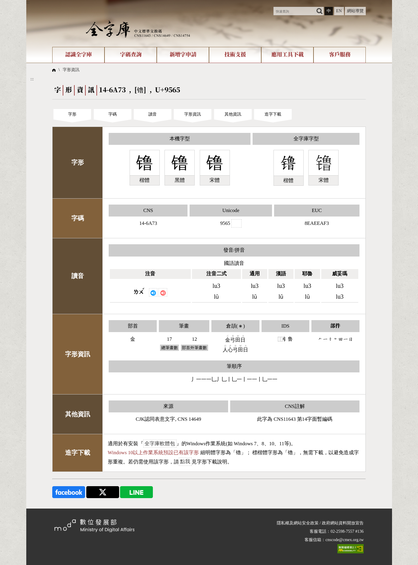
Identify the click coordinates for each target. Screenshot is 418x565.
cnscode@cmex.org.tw (344, 540)
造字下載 (273, 114)
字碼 (112, 114)
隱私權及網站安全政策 (298, 523)
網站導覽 (355, 11)
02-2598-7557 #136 (347, 531)
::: (28, 2)
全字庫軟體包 (160, 443)
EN (339, 11)
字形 (72, 114)
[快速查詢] (294, 11)
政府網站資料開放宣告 (343, 523)
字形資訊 (71, 69)
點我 (185, 462)
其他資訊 (233, 114)
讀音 (152, 114)
